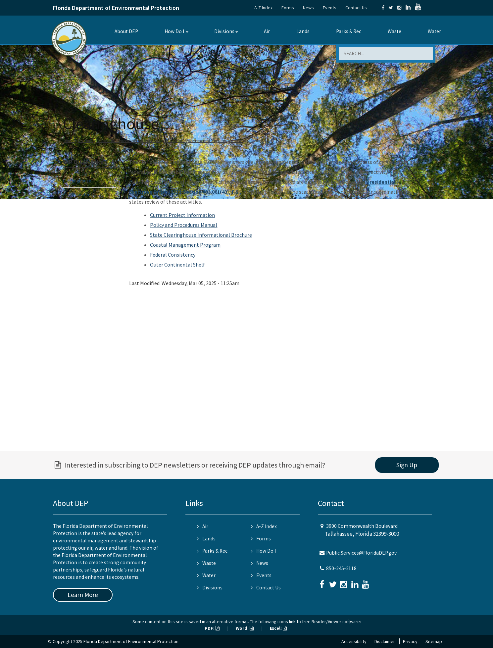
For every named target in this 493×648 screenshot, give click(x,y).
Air (267, 31)
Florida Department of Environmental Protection (116, 8)
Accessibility (354, 641)
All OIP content (77, 194)
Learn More (83, 595)
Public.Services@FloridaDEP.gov (361, 553)
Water (434, 31)
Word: (245, 628)
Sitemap (433, 641)
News (308, 8)
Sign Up (406, 465)
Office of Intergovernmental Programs (128, 140)
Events (329, 8)
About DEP (126, 31)
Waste (394, 31)
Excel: (278, 628)
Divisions (224, 31)
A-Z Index (263, 8)
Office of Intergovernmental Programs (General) (203, 140)
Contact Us (356, 8)
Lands (303, 31)
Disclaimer (384, 641)
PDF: (212, 628)
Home (69, 140)
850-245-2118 (341, 568)
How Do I (174, 31)
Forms (287, 8)
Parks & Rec (348, 31)
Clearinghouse (77, 181)
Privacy (410, 641)
